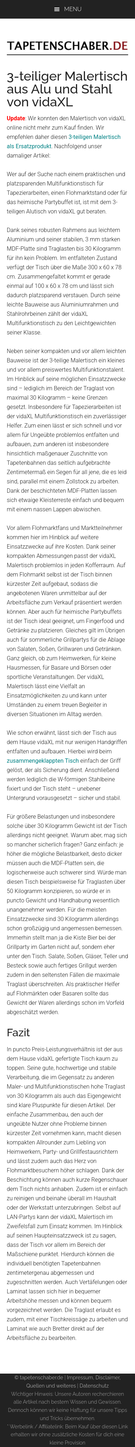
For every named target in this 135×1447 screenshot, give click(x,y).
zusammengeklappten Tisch (43, 760)
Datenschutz (94, 1386)
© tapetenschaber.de (38, 1377)
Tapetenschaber (68, 38)
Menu (72, 9)
